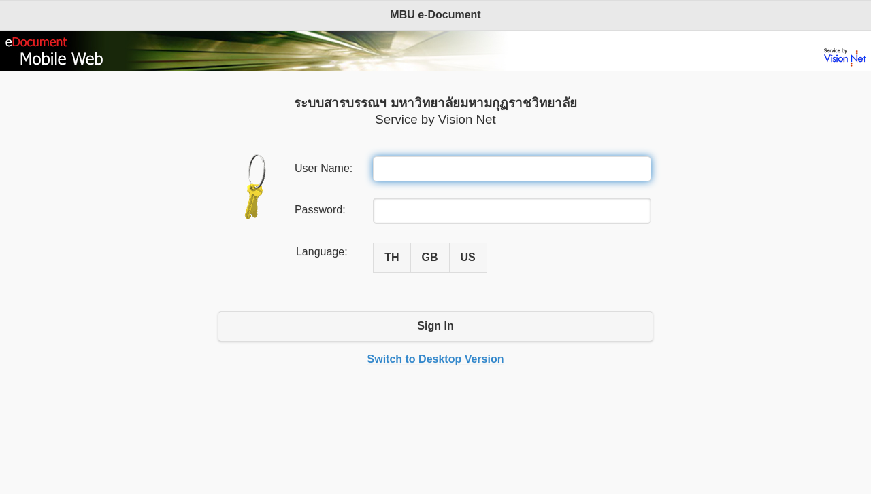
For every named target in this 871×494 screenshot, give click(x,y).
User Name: (323, 168)
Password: (320, 209)
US (468, 257)
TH (391, 257)
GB (430, 257)
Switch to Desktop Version (435, 359)
